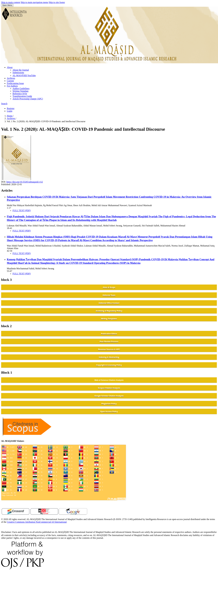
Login (9, 111)
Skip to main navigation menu (34, 2)
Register (10, 108)
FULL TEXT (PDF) (22, 210)
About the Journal (21, 70)
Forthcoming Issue (15, 83)
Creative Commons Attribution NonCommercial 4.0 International (37, 522)
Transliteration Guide (22, 96)
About (10, 67)
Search (4, 103)
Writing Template (20, 91)
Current (10, 81)
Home (10, 116)
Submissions (18, 72)
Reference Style (20, 93)
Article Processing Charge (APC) (28, 99)
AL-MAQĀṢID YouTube (24, 75)
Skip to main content (10, 2)
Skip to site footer (57, 2)
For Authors (12, 86)
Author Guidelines (21, 88)
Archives (11, 78)
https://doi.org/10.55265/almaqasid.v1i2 (24, 182)
